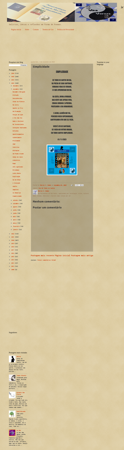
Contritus (16, 147)
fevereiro (16, 226)
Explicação (16, 176)
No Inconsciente (18, 124)
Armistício (16, 160)
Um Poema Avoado (18, 153)
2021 (13, 237)
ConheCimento (17, 137)
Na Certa (15, 105)
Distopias (16, 150)
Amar (14, 144)
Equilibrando (21, 411)
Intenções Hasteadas (20, 127)
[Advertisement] (62, 45)
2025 (13, 76)
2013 (13, 263)
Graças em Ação (18, 114)
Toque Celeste (21, 375)
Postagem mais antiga (82, 255)
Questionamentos (18, 134)
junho (15, 213)
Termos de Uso (47, 29)
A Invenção (16, 183)
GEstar (19, 356)
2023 (13, 83)
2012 (13, 266)
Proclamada (16, 140)
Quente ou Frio (18, 108)
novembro (16, 89)
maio (15, 216)
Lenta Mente (17, 173)
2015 (13, 256)
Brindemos (16, 170)
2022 (13, 234)
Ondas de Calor (18, 157)
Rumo (14, 163)
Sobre (27, 29)
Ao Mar (19, 430)
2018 (13, 247)
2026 (13, 73)
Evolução (15, 95)
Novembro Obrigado (19, 92)
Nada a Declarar (18, 121)
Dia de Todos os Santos (47, 188)
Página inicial (16, 29)
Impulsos (15, 189)
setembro (16, 203)
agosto (15, 207)
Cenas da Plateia (18, 101)
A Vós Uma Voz (17, 118)
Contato (36, 29)
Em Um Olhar (17, 180)
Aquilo (15, 186)
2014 (13, 260)
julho (15, 210)
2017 (13, 250)
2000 (13, 269)
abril (15, 220)
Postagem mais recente (42, 255)
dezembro (16, 86)
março (15, 223)
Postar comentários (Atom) (46, 260)
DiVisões (15, 131)
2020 (13, 240)
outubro (16, 200)
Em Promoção (17, 111)
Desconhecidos (17, 98)
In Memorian (17, 193)
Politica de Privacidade (65, 29)
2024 (13, 80)
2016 (13, 253)
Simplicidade (17, 196)
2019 (13, 243)
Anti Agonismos (18, 167)
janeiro (16, 229)
